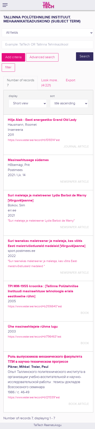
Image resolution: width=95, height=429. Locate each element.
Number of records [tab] (20, 83)
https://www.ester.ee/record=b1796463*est (34, 336)
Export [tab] (70, 80)
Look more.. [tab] (50, 83)
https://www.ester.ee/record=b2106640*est (35, 306)
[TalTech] (48, 5)
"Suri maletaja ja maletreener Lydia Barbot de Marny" (41, 220)
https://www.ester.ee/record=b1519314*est (34, 140)
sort (52, 96)
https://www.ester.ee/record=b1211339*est (34, 397)
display (13, 96)
